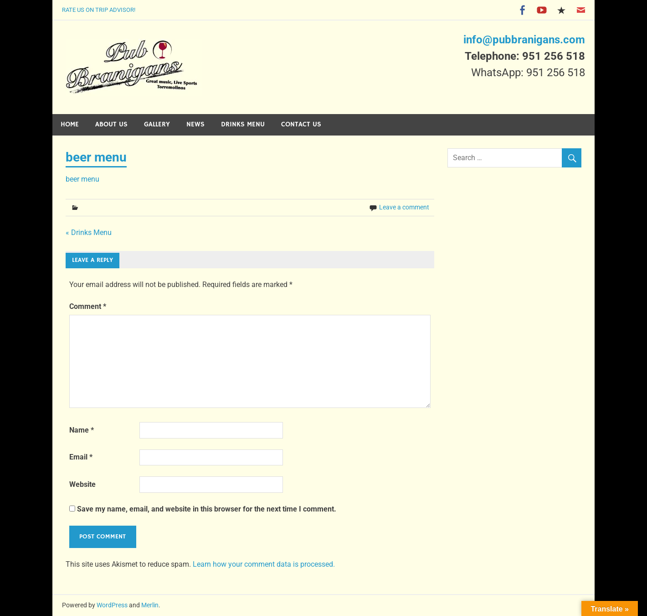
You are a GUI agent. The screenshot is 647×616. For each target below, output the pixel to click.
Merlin (150, 605)
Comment (87, 306)
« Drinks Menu (89, 232)
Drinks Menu (243, 124)
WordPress (112, 605)
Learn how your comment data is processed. (264, 564)
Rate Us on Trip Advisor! (98, 9)
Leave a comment (404, 207)
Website (82, 484)
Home (70, 124)
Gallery (157, 124)
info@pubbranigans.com (524, 39)
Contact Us (301, 124)
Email (80, 457)
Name (81, 430)
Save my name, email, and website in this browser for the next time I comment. (206, 509)
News (195, 124)
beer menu (82, 179)
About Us (111, 124)
